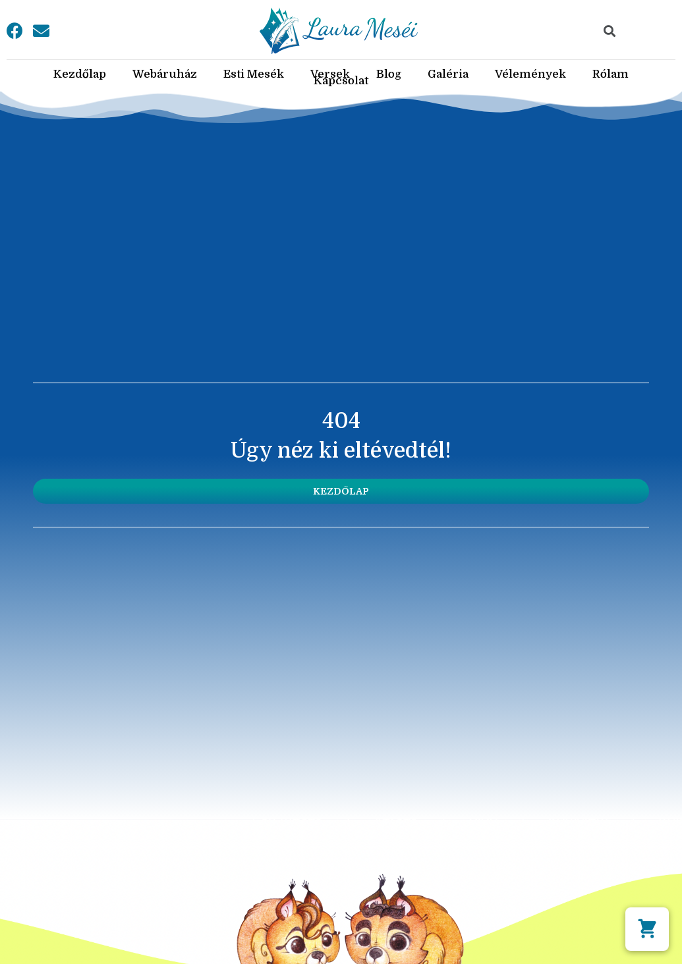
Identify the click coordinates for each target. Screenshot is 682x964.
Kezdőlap (79, 74)
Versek (330, 74)
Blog (388, 74)
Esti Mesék (253, 74)
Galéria (448, 74)
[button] (341, 491)
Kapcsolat (341, 81)
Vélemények (530, 74)
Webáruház (164, 74)
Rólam (610, 74)
